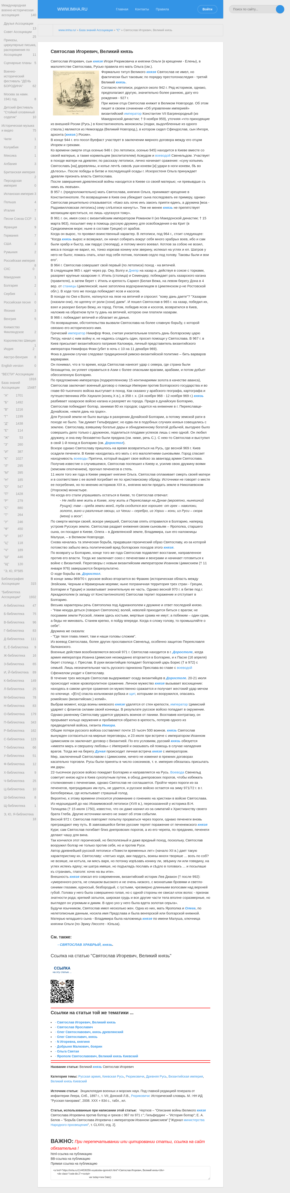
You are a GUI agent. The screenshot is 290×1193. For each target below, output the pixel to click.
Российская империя (20, 298)
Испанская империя (20, 224)
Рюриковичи (135, 1076)
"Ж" (14, 497)
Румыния (20, 286)
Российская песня (20, 345)
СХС (20, 309)
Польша (19, 231)
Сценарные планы (20, 76)
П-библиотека (20, 807)
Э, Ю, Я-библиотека (20, 908)
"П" (14, 558)
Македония (20, 318)
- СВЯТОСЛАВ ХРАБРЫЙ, (80, 944)
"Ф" (14, 597)
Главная (122, 9)
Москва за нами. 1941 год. (20, 111)
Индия (20, 400)
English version (18, 419)
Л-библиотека (20, 771)
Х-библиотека (20, 861)
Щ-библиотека (20, 898)
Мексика (20, 176)
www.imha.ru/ (67, 30)
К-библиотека (20, 762)
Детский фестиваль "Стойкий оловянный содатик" (20, 129)
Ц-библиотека (20, 880)
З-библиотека (20, 743)
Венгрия (20, 363)
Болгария (20, 327)
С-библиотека (20, 825)
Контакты (142, 9)
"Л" (14, 528)
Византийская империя (185, 1076)
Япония (20, 354)
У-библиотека (20, 843)
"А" (14, 451)
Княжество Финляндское (20, 375)
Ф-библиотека (20, 852)
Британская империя (20, 197)
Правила (162, 9)
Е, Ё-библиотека (20, 725)
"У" (14, 589)
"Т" (14, 581)
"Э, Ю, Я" (14, 643)
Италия (20, 240)
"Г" (14, 474)
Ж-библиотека (20, 734)
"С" (14, 574)
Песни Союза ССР (20, 249)
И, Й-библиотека (20, 752)
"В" (14, 466)
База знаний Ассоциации (18, 440)
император (132, 113)
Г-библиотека (20, 707)
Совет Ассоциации (20, 36)
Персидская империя (20, 211)
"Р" (14, 566)
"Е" (14, 489)
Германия (20, 268)
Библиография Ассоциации (18, 654)
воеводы (81, 458)
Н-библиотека (20, 789)
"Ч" (14, 620)
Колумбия (20, 167)
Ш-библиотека (20, 889)
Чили (20, 158)
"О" (14, 551)
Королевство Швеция (20, 389)
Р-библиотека (20, 816)
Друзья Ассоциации (20, 26)
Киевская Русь (113, 1076)
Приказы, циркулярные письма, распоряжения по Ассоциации (20, 58)
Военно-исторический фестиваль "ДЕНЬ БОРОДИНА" (20, 92)
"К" (14, 520)
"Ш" (14, 628)
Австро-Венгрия (20, 409)
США (20, 277)
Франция (20, 259)
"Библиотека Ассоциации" (18, 668)
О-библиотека (20, 798)
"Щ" (14, 635)
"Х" (14, 604)
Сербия (20, 336)
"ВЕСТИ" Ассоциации (18, 429)
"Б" (14, 458)
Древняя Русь (156, 1076)
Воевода (177, 772)
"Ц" (14, 612)
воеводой (162, 155)
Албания (20, 185)
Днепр (134, 270)
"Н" (14, 543)
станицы (69, 286)
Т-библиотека (20, 834)
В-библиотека (20, 698)
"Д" (14, 481)
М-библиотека (20, 780)
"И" (14, 512)
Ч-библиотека (20, 871)
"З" (14, 504)
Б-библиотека (20, 689)
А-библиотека (20, 680)
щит (132, 694)
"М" (14, 535)
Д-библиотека (20, 716)
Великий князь (154, 955)
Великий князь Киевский (69, 1081)
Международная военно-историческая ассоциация (18, 11)
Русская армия (89, 1076)
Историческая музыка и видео (18, 147)
